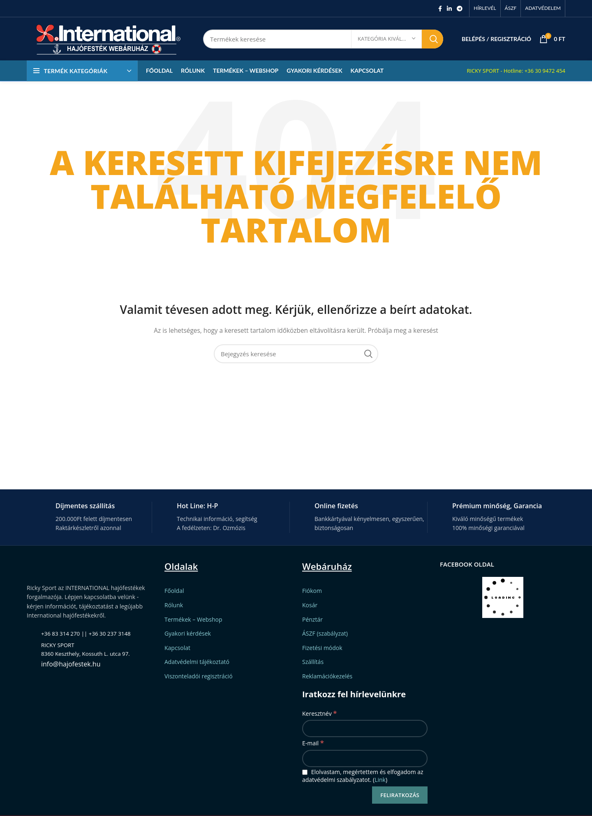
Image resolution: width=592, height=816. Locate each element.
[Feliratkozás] (400, 795)
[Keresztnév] (365, 728)
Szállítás (313, 662)
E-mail (313, 742)
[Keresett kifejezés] (323, 39)
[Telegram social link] (459, 8)
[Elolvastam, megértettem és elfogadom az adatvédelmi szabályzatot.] (305, 772)
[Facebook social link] (440, 8)
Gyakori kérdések (187, 633)
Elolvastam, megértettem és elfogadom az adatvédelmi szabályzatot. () (362, 776)
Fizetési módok (322, 648)
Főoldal (174, 591)
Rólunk (173, 605)
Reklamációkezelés (327, 676)
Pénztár (312, 619)
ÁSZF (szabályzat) (325, 633)
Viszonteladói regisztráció (198, 676)
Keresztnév (319, 713)
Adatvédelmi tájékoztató (196, 662)
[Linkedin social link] (449, 8)
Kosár (309, 605)
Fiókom (312, 591)
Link (380, 780)
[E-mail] (365, 758)
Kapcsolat (177, 648)
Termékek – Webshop (193, 619)
